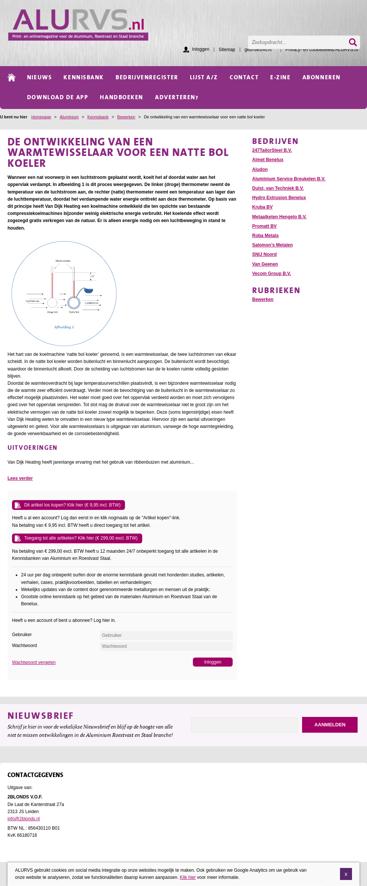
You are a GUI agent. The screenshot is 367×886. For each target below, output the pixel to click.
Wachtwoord (24, 645)
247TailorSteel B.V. (272, 150)
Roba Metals (265, 235)
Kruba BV (262, 207)
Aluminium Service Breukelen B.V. (288, 178)
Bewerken (126, 117)
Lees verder (20, 478)
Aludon (260, 169)
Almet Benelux (267, 159)
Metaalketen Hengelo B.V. (279, 216)
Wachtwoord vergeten (34, 662)
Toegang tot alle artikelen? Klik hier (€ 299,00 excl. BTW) (80, 538)
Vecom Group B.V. (271, 273)
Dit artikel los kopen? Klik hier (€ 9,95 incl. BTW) (72, 505)
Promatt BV (264, 226)
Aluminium (69, 117)
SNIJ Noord (264, 254)
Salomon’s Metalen (272, 245)
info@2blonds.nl (24, 818)
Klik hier (188, 878)
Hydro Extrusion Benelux (279, 197)
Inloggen (200, 49)
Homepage (41, 117)
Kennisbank (97, 117)
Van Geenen (265, 264)
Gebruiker (22, 634)
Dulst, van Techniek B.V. (278, 188)
